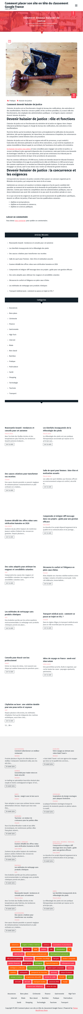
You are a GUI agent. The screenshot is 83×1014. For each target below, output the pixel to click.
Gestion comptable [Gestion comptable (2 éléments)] (69, 958)
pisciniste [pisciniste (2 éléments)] (54, 972)
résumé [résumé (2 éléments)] (61, 977)
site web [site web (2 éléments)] (27, 982)
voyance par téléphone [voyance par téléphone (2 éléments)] (35, 986)
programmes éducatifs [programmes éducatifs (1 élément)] (33, 977)
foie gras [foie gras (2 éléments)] (56, 958)
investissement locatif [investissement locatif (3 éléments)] (36, 968)
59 (9, 725)
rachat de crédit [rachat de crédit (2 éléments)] (50, 977)
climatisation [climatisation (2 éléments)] (60, 949)
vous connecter (20, 221)
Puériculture (13, 367)
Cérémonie (13, 319)
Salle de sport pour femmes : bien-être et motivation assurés (31, 259)
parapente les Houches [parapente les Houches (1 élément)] (39, 972)
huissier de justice (25, 101)
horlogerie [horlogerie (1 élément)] (38, 963)
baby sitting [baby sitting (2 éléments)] (16, 949)
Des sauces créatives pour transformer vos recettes (27, 254)
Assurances (13, 308)
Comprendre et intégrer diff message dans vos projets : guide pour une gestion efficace (40, 270)
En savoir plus (10, 766)
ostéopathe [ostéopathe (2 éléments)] (24, 972)
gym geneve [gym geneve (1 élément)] (27, 963)
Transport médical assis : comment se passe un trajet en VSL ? (31, 291)
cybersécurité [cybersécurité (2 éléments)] (18, 954)
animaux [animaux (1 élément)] (46, 945)
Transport (12, 393)
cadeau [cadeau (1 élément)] (43, 949)
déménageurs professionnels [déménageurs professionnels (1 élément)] (37, 954)
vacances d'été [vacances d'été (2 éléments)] (54, 982)
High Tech (12, 335)
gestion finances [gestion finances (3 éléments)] (14, 963)
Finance (12, 324)
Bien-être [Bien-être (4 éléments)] (27, 949)
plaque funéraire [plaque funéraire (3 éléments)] (66, 972)
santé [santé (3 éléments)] (70, 977)
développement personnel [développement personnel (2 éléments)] (59, 954)
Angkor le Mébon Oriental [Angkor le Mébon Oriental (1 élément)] (31, 945)
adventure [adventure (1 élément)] (15, 945)
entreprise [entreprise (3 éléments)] (28, 958)
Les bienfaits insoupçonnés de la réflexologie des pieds (29, 248)
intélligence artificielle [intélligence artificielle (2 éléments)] (17, 968)
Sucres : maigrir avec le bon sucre (27, 796)
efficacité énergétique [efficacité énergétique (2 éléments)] (14, 958)
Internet (12, 340)
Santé (11, 372)
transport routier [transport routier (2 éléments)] (39, 982)
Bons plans (13, 313)
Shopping (12, 377)
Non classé (13, 351)
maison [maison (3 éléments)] (70, 968)
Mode (11, 345)
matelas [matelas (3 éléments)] (13, 972)
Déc (74, 96)
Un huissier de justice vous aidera (19, 149)
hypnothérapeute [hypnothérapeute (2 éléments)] (52, 963)
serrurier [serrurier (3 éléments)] (18, 982)
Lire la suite (9, 444)
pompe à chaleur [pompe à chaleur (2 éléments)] (16, 977)
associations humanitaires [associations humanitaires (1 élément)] (62, 945)
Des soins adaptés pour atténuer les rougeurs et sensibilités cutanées (34, 275)
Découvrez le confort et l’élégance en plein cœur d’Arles (29, 280)
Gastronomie (13, 329)
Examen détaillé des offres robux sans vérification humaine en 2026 (33, 264)
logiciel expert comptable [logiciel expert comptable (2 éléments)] (55, 968)
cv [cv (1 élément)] (69, 949)
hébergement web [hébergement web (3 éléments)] (68, 963)
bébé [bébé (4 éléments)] (35, 949)
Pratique (44, 23)
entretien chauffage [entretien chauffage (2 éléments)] (43, 958)
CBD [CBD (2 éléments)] (51, 949)
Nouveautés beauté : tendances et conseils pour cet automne (31, 243)
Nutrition (12, 356)
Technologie (13, 383)
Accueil (28, 23)
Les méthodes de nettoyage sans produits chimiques (28, 286)
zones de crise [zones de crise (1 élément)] (51, 986)
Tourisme (12, 388)
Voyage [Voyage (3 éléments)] (65, 982)
